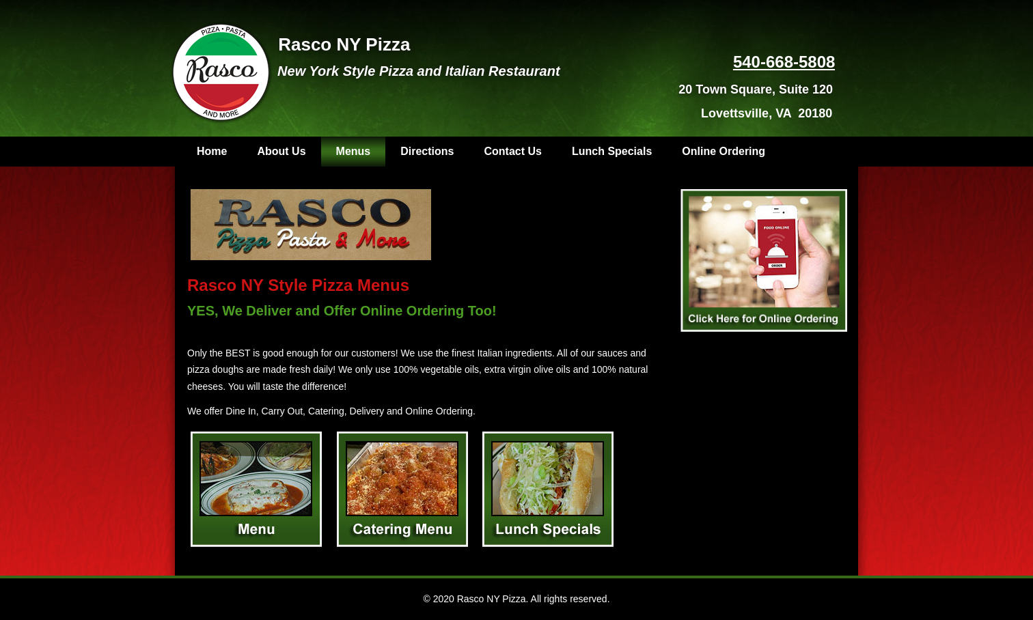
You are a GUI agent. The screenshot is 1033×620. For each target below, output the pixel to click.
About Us (281, 151)
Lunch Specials (612, 151)
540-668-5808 (784, 62)
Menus (353, 151)
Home (212, 151)
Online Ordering (723, 151)
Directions (427, 151)
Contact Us (512, 151)
